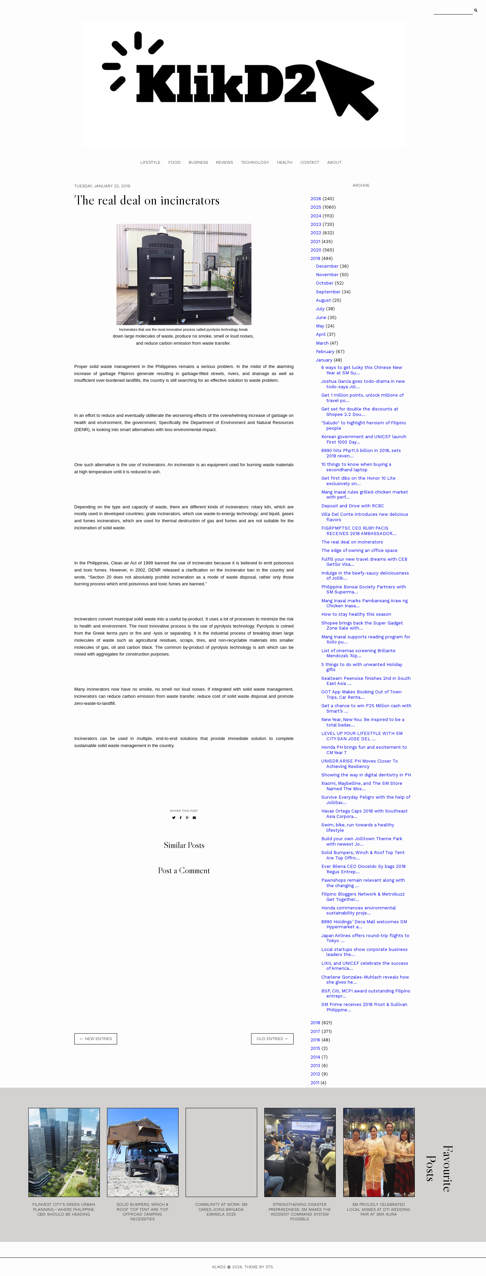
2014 (316, 1057)
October (325, 283)
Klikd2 (219, 1267)
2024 (316, 215)
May (321, 325)
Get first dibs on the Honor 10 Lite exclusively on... (358, 481)
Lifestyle (150, 162)
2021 (316, 241)
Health (284, 162)
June (322, 317)
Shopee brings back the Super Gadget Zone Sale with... (362, 625)
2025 (316, 207)
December (328, 266)
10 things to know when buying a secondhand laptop (356, 467)
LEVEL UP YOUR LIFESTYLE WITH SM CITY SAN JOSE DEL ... (362, 736)
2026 (316, 198)
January (325, 360)
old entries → (272, 1038)
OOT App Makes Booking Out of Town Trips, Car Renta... (361, 694)
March (323, 343)
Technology (255, 162)
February (326, 351)
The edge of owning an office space (359, 550)
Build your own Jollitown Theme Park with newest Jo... (361, 841)
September (329, 291)
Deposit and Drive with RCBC (352, 505)
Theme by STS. (259, 1267)
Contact (309, 162)
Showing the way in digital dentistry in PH (366, 774)
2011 (315, 1082)
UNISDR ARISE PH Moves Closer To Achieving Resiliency (359, 764)
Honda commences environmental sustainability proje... (358, 910)
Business (198, 162)
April (321, 334)
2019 (316, 258)
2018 (316, 1022)
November (328, 274)
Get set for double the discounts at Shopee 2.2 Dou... (359, 411)
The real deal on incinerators (352, 541)
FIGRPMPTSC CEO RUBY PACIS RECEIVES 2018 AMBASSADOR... (359, 531)
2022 (316, 232)
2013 (316, 1065)
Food (174, 162)
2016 (316, 1039)
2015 (316, 1048)
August (324, 300)
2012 (316, 1073)
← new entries (96, 1038)
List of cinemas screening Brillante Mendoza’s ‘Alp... (358, 653)
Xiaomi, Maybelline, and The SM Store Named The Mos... (361, 786)
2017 (316, 1031)
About (334, 162)
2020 (316, 249)
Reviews (224, 162)
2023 (316, 224)
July (321, 308)
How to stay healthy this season (356, 614)
